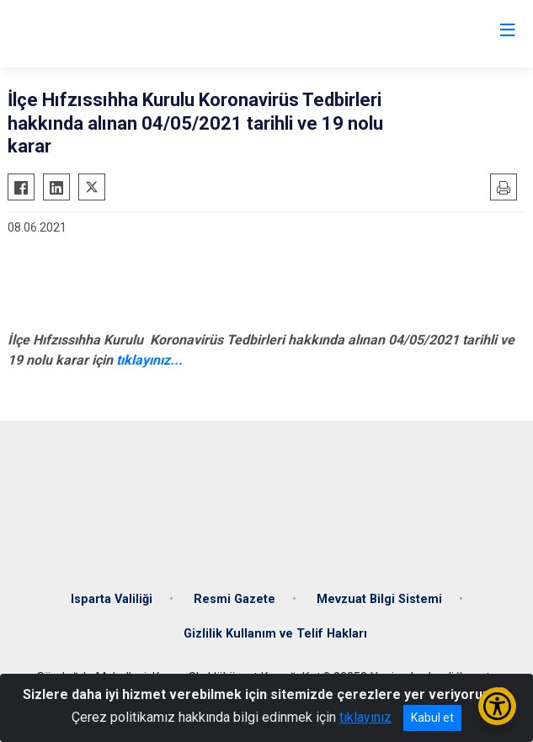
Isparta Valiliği (111, 599)
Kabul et (432, 717)
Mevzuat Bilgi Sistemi (379, 599)
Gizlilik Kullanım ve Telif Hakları (275, 634)
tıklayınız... (149, 360)
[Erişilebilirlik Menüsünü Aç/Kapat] (497, 706)
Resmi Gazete (234, 599)
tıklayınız (365, 717)
